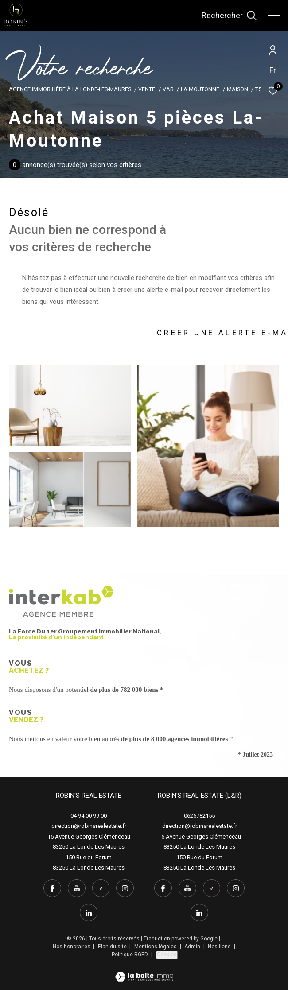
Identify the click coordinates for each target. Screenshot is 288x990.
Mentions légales (156, 946)
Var (168, 89)
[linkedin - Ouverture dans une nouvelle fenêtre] (88, 912)
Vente (146, 89)
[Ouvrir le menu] (274, 15)
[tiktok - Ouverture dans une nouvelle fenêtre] (101, 888)
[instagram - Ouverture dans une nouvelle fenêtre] (125, 888)
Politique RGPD (130, 954)
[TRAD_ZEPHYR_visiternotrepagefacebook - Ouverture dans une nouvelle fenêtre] (52, 888)
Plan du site (113, 946)
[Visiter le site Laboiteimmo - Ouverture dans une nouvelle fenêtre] (144, 971)
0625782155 (199, 815)
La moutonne (200, 89)
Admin (193, 946)
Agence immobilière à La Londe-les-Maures (70, 89)
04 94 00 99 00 (88, 815)
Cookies (167, 954)
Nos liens (220, 946)
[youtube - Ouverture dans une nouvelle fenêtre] (77, 888)
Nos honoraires (72, 946)
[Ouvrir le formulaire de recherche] (229, 15)
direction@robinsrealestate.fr (88, 826)
